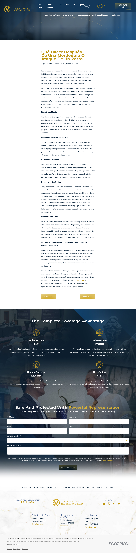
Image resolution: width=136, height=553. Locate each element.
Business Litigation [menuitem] (100, 15)
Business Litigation (78, 487)
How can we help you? (14, 446)
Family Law (90, 487)
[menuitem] (9, 549)
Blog (74, 6)
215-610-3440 (101, 6)
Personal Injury (65, 487)
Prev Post (49, 296)
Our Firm (40, 6)
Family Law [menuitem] (115, 15)
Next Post (87, 296)
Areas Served (50, 6)
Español (81, 6)
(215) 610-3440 (79, 280)
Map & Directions (37, 524)
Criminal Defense (52, 487)
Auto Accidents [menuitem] (83, 15)
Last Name (72, 417)
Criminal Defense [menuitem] (52, 15)
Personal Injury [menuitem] (68, 15)
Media (67, 6)
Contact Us (123, 6)
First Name (10, 417)
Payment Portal (102, 487)
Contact (111, 487)
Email (70, 427)
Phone (9, 427)
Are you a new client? (14, 436)
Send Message (68, 468)
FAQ (61, 6)
